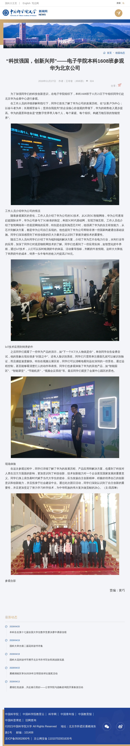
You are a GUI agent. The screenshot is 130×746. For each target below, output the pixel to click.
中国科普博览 (13, 720)
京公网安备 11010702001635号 (53, 738)
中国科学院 (12, 714)
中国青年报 (67, 714)
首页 (109, 52)
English (26, 3)
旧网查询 (30, 720)
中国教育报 (85, 714)
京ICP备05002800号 (17, 738)
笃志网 (35, 3)
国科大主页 (11, 3)
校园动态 (67, 41)
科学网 (52, 714)
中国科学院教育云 (33, 714)
